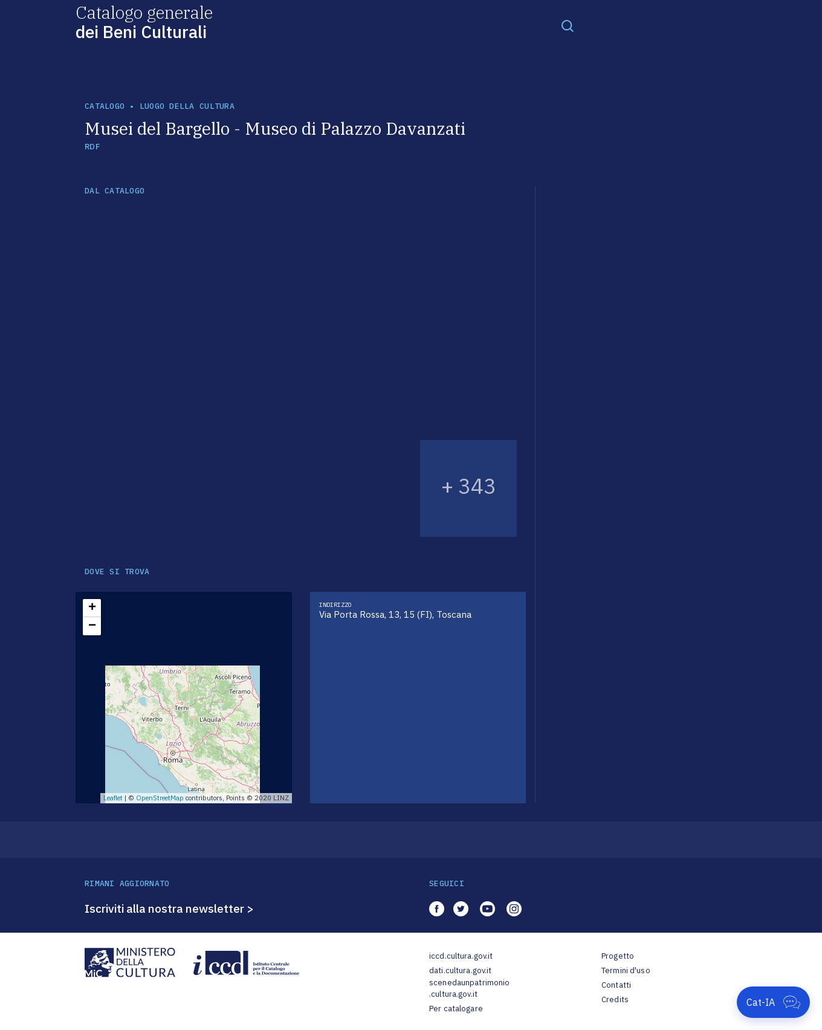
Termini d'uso (625, 970)
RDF (92, 146)
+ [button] (92, 608)
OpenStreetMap (160, 798)
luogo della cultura (187, 106)
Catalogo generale (144, 21)
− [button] (92, 626)
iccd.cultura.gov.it (461, 956)
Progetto (617, 956)
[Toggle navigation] (567, 25)
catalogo (105, 106)
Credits (615, 999)
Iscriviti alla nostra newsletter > (169, 908)
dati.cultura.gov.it (460, 970)
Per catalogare (456, 1008)
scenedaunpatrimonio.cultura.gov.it (469, 988)
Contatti (616, 985)
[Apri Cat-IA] (773, 1002)
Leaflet (113, 798)
